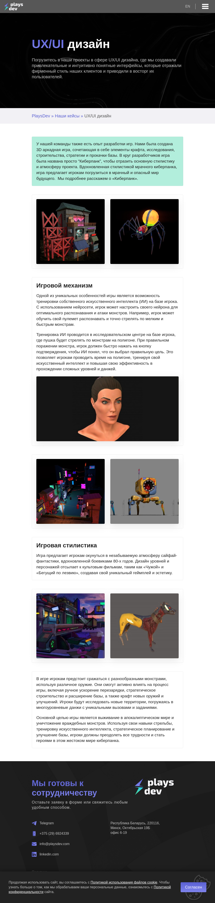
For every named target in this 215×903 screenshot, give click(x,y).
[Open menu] (205, 6)
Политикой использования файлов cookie (124, 882)
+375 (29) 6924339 (50, 833)
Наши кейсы (67, 115)
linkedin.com (45, 854)
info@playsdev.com (51, 844)
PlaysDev (41, 115)
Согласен (193, 887)
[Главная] (13, 6)
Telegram (43, 823)
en (187, 6)
